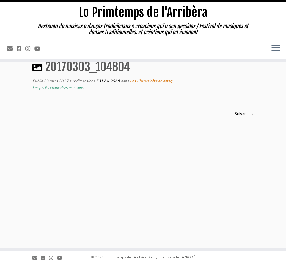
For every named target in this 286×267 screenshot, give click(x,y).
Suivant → (244, 114)
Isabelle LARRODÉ (180, 257)
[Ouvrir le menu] (275, 48)
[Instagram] (29, 48)
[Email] (12, 48)
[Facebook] (21, 48)
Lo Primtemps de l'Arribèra (143, 12)
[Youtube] (39, 48)
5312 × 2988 (107, 80)
